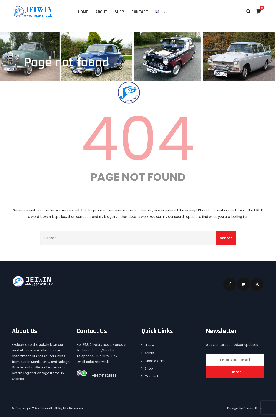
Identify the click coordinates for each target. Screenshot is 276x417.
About (101, 12)
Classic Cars (155, 361)
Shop (119, 12)
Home (83, 12)
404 (138, 139)
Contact (140, 12)
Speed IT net (254, 408)
